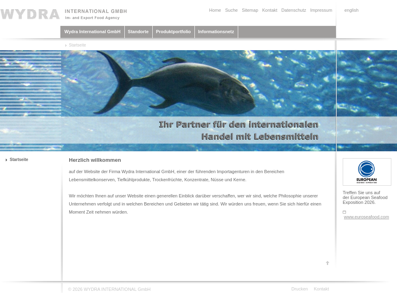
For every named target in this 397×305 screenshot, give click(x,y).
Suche (231, 10)
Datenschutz (294, 10)
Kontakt (269, 10)
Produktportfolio (173, 31)
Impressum (321, 10)
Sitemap (250, 10)
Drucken (299, 288)
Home (215, 10)
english (351, 10)
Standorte (138, 31)
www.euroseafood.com (366, 216)
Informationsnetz (216, 31)
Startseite (77, 45)
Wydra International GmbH (92, 31)
